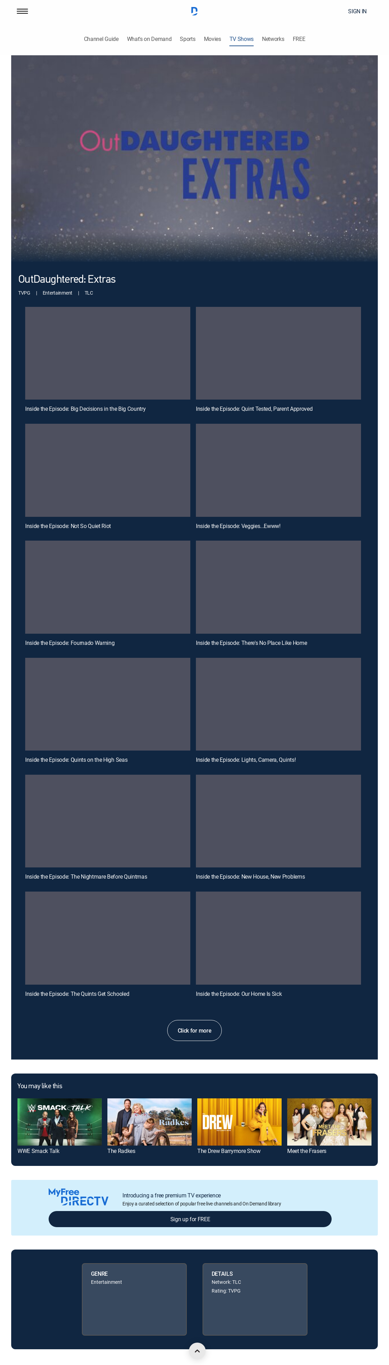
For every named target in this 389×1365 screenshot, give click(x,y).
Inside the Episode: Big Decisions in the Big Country (85, 409)
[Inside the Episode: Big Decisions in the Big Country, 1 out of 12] (107, 353)
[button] (22, 11)
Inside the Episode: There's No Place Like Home (251, 643)
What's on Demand (149, 39)
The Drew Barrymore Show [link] (229, 1151)
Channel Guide (101, 39)
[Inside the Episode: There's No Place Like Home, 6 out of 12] (278, 587)
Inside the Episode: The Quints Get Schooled (77, 994)
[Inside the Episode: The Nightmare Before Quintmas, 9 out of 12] (107, 821)
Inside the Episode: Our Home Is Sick (239, 994)
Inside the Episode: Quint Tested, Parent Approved (254, 409)
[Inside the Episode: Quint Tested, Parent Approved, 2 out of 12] (278, 353)
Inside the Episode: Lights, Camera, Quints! (246, 760)
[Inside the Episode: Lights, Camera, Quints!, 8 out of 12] (278, 704)
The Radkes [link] (121, 1151)
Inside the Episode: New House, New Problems (250, 876)
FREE (299, 39)
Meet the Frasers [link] (306, 1151)
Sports (187, 39)
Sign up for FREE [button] (190, 1219)
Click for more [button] (195, 1030)
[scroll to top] (197, 1351)
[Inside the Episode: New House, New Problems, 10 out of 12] (278, 821)
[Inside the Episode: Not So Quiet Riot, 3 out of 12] (107, 470)
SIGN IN (357, 11)
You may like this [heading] (39, 1086)
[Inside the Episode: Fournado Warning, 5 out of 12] (107, 587)
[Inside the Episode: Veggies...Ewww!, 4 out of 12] (278, 470)
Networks (273, 39)
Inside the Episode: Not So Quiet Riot (68, 526)
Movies (212, 39)
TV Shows (241, 39)
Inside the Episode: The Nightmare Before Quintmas (86, 876)
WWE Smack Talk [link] (38, 1151)
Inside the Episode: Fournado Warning (69, 643)
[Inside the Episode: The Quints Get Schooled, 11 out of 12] (107, 938)
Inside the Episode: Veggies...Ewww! (238, 526)
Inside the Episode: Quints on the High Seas (76, 760)
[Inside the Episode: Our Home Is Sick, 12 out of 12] (278, 938)
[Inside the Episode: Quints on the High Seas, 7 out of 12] (107, 704)
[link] (59, 1122)
